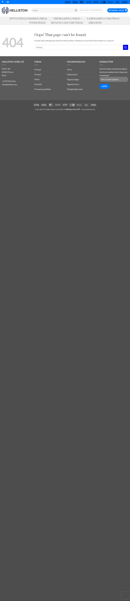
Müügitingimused (74, 89)
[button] (91, 10)
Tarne (69, 69)
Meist (36, 79)
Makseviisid (72, 74)
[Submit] (76, 10)
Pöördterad (37, 23)
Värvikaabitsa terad (68, 18)
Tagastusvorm (73, 84)
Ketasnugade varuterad (67, 23)
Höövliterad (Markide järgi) (28, 18)
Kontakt (38, 84)
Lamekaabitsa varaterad (103, 18)
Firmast (37, 69)
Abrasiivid (95, 23)
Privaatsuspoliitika (42, 89)
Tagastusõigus (73, 79)
